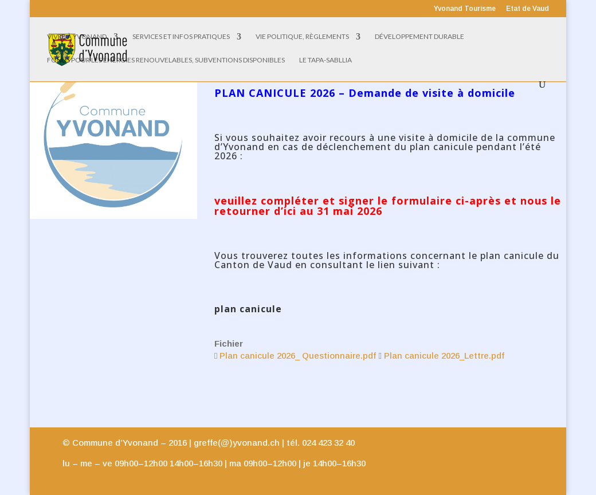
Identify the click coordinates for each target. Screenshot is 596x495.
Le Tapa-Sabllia (325, 60)
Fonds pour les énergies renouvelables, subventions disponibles (166, 60)
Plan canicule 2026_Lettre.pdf (444, 355)
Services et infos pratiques (181, 37)
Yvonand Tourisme (465, 9)
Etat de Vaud (527, 9)
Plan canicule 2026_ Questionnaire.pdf (297, 355)
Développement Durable (419, 37)
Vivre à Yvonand (77, 37)
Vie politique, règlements (302, 37)
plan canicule (248, 308)
